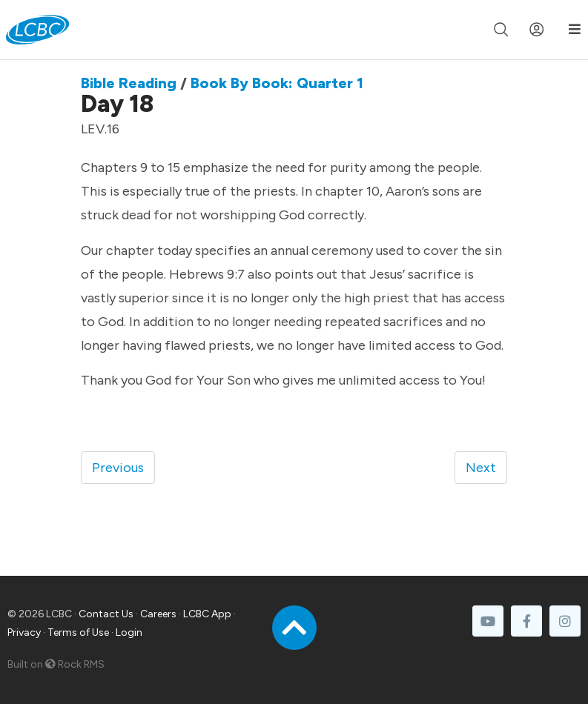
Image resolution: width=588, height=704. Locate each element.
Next (481, 467)
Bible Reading (128, 83)
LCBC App (207, 614)
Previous (118, 467)
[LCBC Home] (37, 29)
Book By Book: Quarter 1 (277, 83)
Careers (158, 614)
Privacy (24, 632)
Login (129, 632)
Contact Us (106, 614)
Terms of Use (78, 632)
